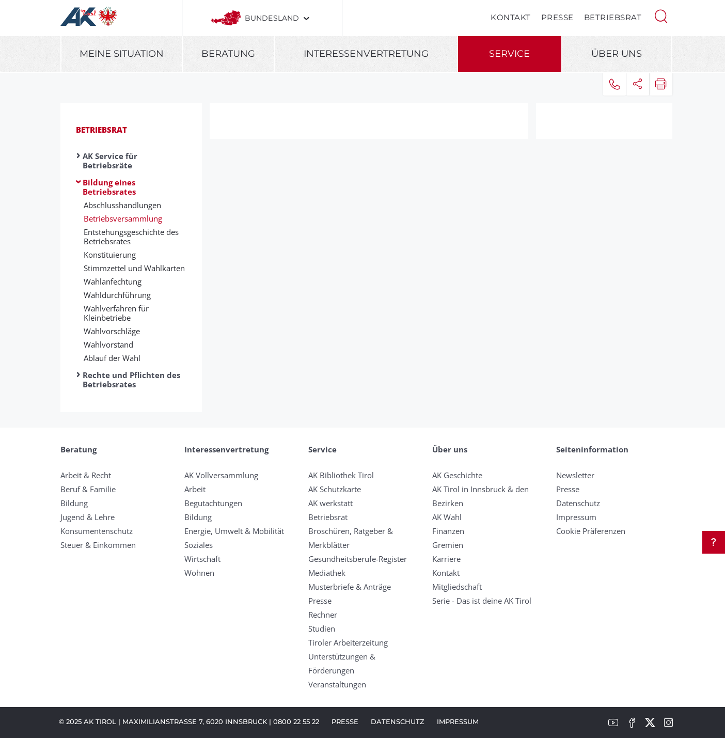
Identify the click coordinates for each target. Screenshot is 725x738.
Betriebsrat (613, 17)
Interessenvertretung (366, 53)
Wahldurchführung (117, 295)
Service (509, 53)
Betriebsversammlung (123, 218)
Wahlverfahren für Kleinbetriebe (116, 313)
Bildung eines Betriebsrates (109, 187)
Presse (557, 17)
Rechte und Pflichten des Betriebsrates (131, 379)
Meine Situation (122, 53)
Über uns (616, 53)
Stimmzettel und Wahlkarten (134, 268)
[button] (660, 15)
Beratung (228, 53)
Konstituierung (110, 254)
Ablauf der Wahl (112, 358)
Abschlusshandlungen (122, 205)
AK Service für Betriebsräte (110, 160)
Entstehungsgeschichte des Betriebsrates (131, 236)
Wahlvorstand (108, 344)
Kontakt (511, 17)
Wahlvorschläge (112, 331)
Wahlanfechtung (112, 281)
